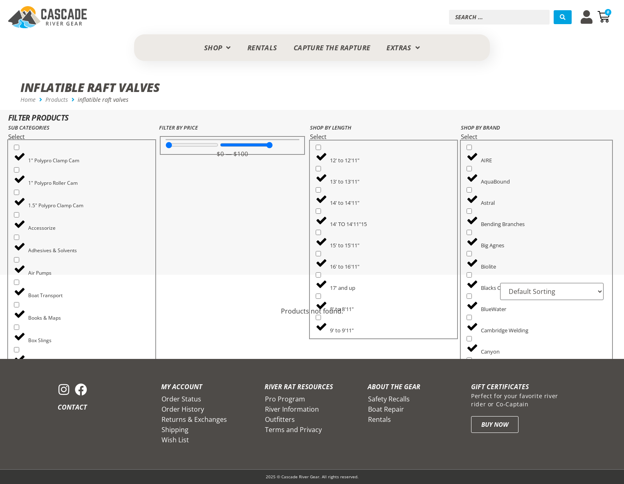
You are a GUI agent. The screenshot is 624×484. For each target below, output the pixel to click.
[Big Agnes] (469, 232)
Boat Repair (386, 409)
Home (28, 99)
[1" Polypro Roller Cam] (16, 170)
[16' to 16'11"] (318, 253)
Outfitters (280, 419)
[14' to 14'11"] (318, 190)
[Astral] (469, 190)
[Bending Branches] (469, 211)
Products (56, 99)
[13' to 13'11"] (318, 168)
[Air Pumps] (16, 259)
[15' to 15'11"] (318, 232)
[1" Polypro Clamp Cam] (16, 147)
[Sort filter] (552, 291)
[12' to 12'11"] (318, 147)
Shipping (175, 429)
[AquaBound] (469, 168)
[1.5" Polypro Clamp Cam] (16, 192)
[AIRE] (469, 147)
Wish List (175, 439)
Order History (183, 409)
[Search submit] (563, 17)
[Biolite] (469, 253)
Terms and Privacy (293, 429)
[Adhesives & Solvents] (16, 237)
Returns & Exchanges (194, 419)
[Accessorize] (16, 214)
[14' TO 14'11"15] (318, 211)
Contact (72, 407)
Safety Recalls (389, 398)
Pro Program (285, 398)
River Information (292, 409)
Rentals (379, 419)
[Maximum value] (246, 145)
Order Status (181, 398)
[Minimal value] (192, 145)
